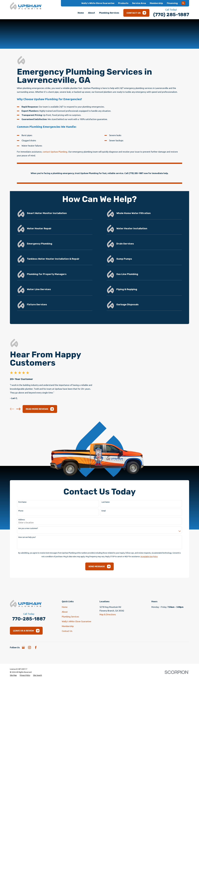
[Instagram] (29, 694)
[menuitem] (13, 721)
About (65, 658)
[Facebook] (35, 694)
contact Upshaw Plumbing (55, 151)
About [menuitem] (91, 13)
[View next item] (14, 455)
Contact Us (136, 13)
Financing (172, 3)
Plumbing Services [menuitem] (109, 13)
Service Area (139, 3)
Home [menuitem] (81, 13)
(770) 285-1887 (171, 14)
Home (65, 653)
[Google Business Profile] (23, 694)
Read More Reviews (36, 455)
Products (123, 3)
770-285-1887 (28, 665)
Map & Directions (108, 661)
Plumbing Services (70, 663)
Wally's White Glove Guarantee (97, 3)
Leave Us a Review (26, 677)
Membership (156, 3)
